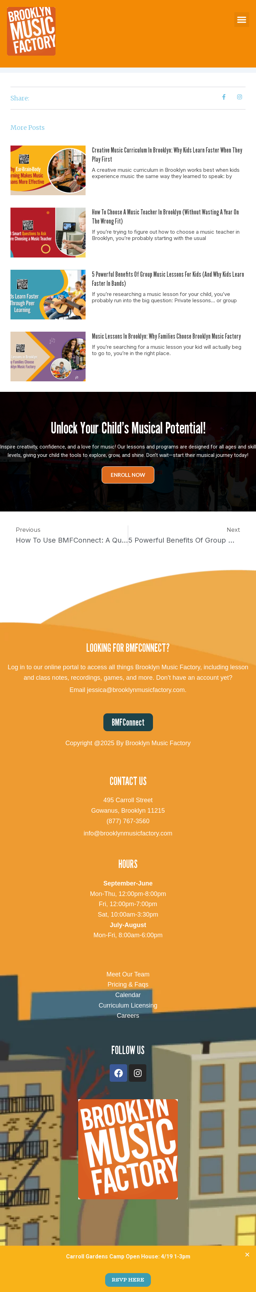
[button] (241, 19)
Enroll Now (128, 475)
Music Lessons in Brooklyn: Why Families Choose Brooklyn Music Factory (166, 336)
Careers (128, 1015)
